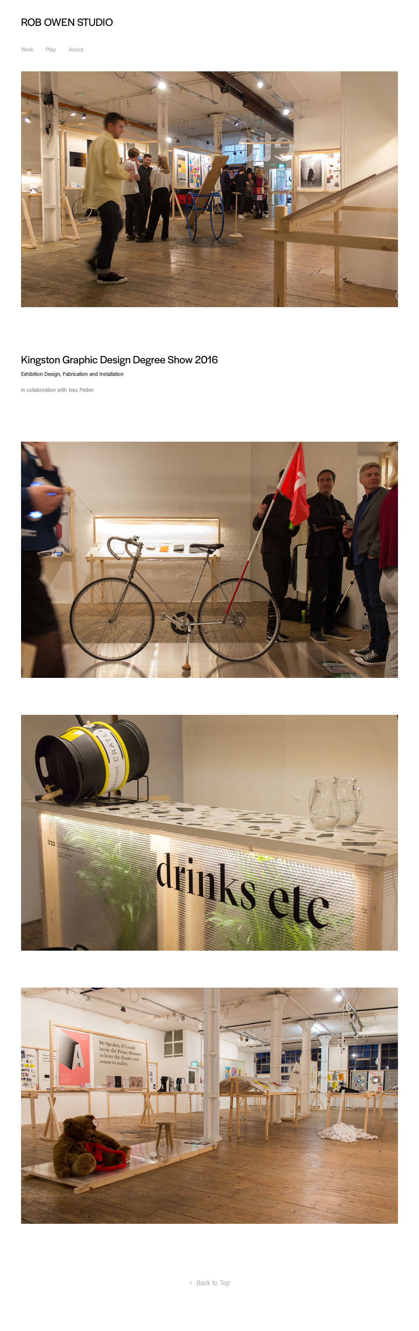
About (76, 49)
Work (27, 49)
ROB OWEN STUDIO (67, 21)
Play (51, 49)
